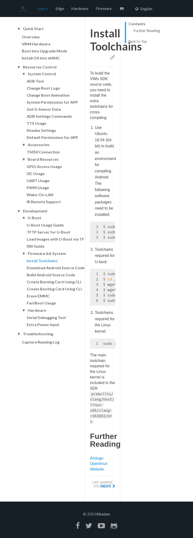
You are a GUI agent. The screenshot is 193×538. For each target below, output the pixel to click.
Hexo (23, 9)
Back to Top (138, 41)
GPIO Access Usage (44, 166)
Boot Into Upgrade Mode (44, 51)
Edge (60, 8)
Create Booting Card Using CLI (54, 288)
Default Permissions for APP (52, 137)
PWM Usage (38, 187)
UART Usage (38, 180)
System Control (42, 74)
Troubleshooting (38, 334)
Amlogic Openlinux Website (98, 463)
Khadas (103, 514)
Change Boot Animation (48, 95)
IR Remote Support (44, 201)
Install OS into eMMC (41, 58)
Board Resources (43, 159)
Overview (31, 36)
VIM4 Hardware (36, 44)
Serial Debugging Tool (46, 317)
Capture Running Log (40, 342)
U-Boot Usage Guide (45, 225)
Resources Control (39, 67)
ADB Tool (35, 81)
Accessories (38, 145)
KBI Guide (35, 246)
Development (35, 211)
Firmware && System (47, 253)
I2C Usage (36, 173)
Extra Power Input (43, 324)
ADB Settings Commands (49, 116)
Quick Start (33, 29)
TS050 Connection (43, 152)
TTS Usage (36, 123)
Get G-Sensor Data (44, 109)
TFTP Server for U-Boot (48, 232)
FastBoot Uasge (41, 303)
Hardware (79, 8)
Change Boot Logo (43, 88)
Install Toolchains (42, 260)
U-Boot (34, 218)
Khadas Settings (41, 130)
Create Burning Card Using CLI (54, 281)
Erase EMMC (38, 296)
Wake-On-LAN (40, 194)
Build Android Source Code (51, 274)
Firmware (104, 8)
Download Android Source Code (56, 267)
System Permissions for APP (52, 102)
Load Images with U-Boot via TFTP (58, 239)
